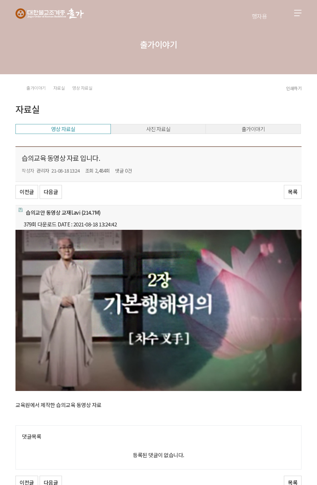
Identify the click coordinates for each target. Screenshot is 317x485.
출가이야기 (36, 88)
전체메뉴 (298, 13)
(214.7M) (60, 212)
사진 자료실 (158, 129)
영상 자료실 (82, 88)
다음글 (51, 191)
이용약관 (76, 436)
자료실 (59, 88)
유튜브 (296, 462)
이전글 (27, 191)
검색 (281, 13)
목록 (292, 191)
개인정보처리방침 (38, 436)
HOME (17, 88)
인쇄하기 (294, 88)
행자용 (259, 16)
